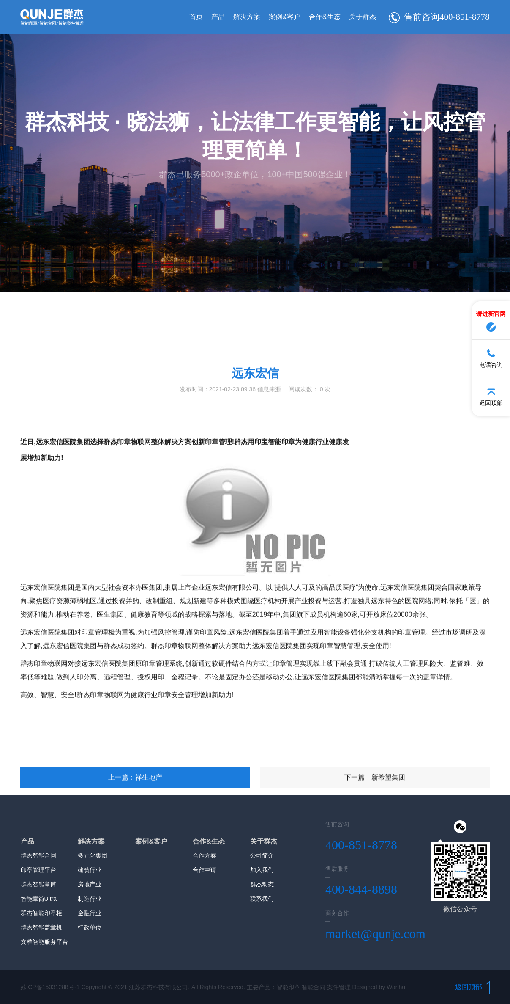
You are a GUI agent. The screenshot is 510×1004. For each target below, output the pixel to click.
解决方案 (242, 16)
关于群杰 (358, 16)
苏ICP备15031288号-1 (49, 987)
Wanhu (396, 987)
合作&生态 (320, 16)
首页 (192, 16)
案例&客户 (280, 16)
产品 (214, 16)
